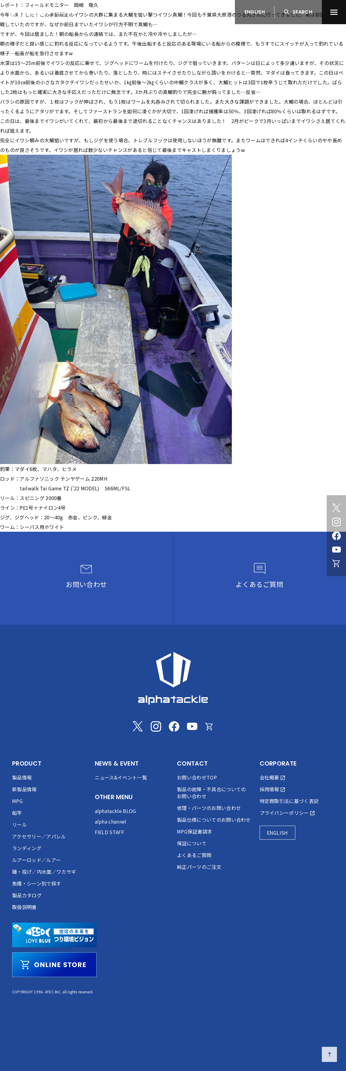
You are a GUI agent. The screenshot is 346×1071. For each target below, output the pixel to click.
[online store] (54, 964)
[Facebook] (336, 535)
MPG (17, 801)
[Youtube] (336, 549)
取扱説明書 (24, 907)
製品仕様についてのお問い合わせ (214, 819)
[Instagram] (336, 521)
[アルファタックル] (43, 11)
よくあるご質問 (194, 855)
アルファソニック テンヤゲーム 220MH (63, 478)
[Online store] (336, 563)
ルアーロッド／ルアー (36, 859)
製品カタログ (27, 895)
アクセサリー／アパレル (39, 836)
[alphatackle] (173, 678)
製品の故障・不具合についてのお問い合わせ (211, 793)
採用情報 (269, 789)
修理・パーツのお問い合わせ (209, 807)
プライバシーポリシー (284, 812)
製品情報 (22, 777)
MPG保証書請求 (194, 831)
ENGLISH (255, 11)
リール (19, 824)
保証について (192, 843)
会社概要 (269, 777)
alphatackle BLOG (115, 811)
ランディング (26, 848)
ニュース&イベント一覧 (121, 777)
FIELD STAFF (109, 832)
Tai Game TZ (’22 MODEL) (69, 488)
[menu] (334, 12)
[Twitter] (336, 507)
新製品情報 (24, 789)
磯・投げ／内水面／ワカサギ (44, 871)
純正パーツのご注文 (199, 866)
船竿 (17, 812)
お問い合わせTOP (197, 777)
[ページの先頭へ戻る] (329, 1054)
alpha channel (111, 821)
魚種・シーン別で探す (36, 883)
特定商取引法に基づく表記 (289, 801)
